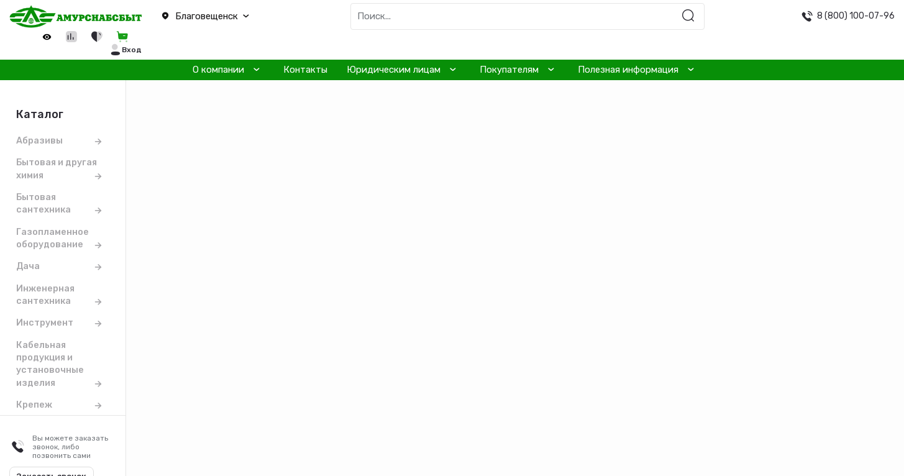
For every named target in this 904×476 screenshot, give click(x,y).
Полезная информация (628, 69)
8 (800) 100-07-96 (856, 16)
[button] (226, 17)
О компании (218, 69)
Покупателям (509, 69)
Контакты (305, 69)
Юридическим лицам (394, 69)
